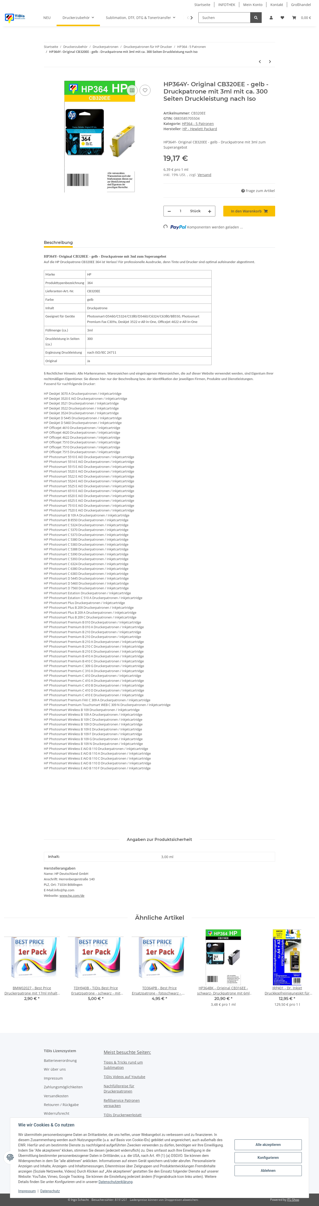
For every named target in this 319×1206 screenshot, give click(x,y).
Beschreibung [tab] (58, 242)
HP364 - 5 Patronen (198, 123)
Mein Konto (252, 4)
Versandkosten (56, 1096)
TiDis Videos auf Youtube (124, 1076)
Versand (204, 174)
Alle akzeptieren (268, 1145)
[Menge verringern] (169, 211)
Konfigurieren (268, 1158)
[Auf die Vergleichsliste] (132, 90)
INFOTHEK (226, 4)
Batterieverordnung (60, 1060)
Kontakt (276, 4)
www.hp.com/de (72, 895)
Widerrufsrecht (56, 1113)
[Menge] (180, 211)
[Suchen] (224, 17)
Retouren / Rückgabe (61, 1104)
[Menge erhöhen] (209, 211)
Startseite (202, 4)
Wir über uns (55, 1069)
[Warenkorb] (301, 17)
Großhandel (301, 4)
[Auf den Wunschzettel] (145, 90)
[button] (271, 17)
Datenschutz (50, 1191)
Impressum (53, 1078)
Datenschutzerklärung (115, 1182)
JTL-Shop (293, 1200)
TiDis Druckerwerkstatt (123, 1114)
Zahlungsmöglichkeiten (63, 1087)
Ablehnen (268, 1171)
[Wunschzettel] (282, 17)
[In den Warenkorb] (48, 78)
